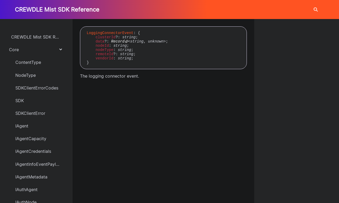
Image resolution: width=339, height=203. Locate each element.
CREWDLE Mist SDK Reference (57, 9)
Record (117, 41)
